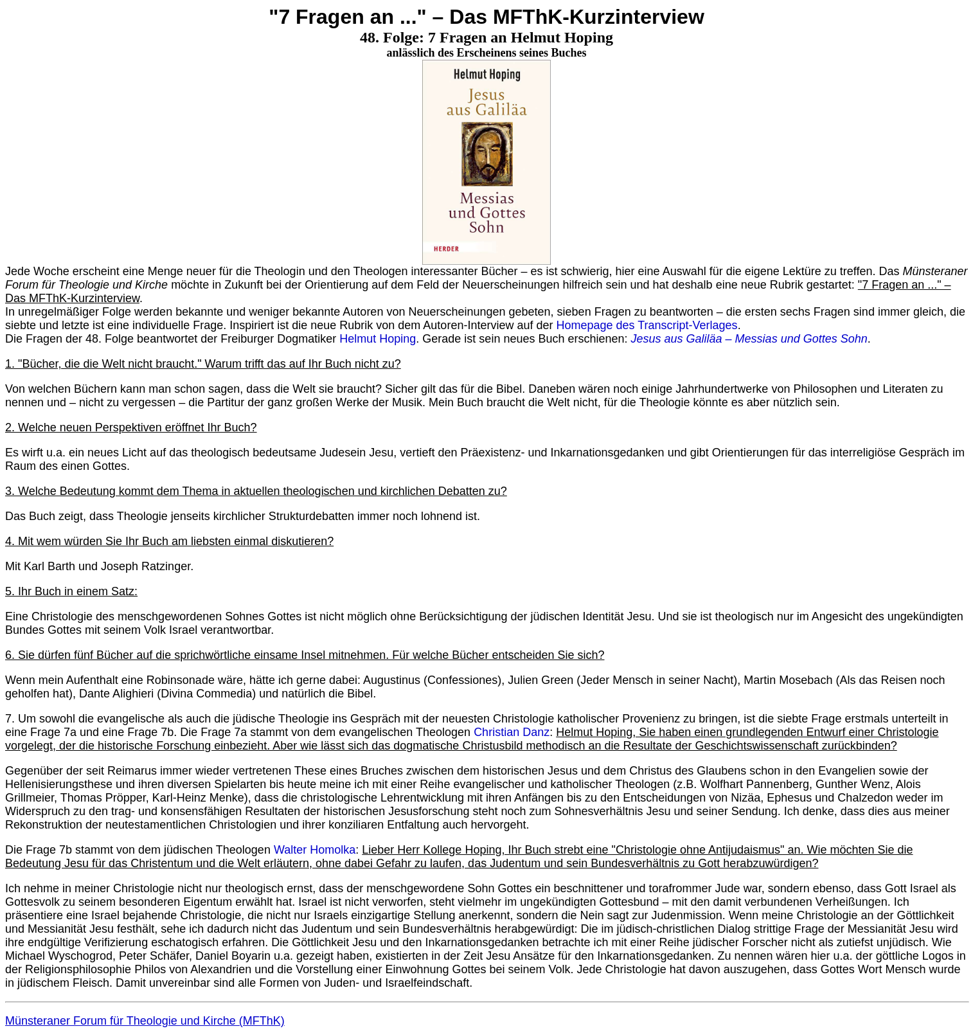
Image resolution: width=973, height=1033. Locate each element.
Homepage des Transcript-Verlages (646, 325)
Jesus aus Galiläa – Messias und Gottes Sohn (749, 338)
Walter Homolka (314, 849)
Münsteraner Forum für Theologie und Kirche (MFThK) (145, 1020)
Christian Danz (511, 732)
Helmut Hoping (377, 338)
